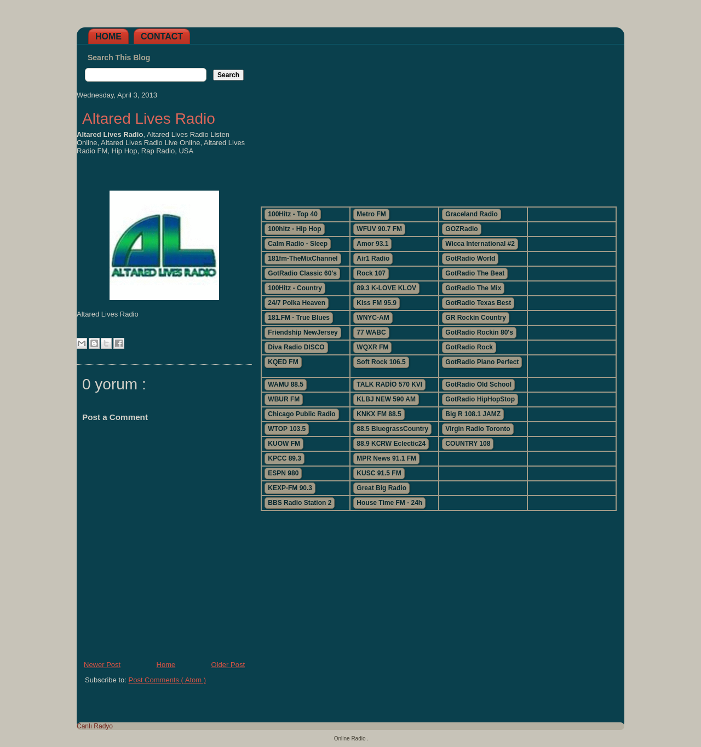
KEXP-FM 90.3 (290, 488)
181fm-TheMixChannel (302, 258)
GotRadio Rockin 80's (479, 332)
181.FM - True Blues (299, 317)
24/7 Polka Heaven (296, 303)
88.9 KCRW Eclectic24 (391, 443)
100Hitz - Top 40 (292, 214)
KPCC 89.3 (284, 458)
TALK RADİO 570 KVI (389, 384)
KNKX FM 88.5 (379, 414)
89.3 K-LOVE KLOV (386, 288)
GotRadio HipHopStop (480, 399)
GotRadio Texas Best (478, 303)
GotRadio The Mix (473, 288)
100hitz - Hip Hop (294, 229)
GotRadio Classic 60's (302, 273)
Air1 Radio (373, 258)
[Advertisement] (438, 121)
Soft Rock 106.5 (381, 362)
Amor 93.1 (372, 244)
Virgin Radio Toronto (477, 429)
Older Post (228, 664)
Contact (162, 36)
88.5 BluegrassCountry (392, 429)
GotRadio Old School (478, 384)
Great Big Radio (381, 488)
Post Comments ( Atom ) (167, 680)
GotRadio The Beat (474, 273)
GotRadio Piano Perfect (482, 362)
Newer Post (102, 664)
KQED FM (283, 362)
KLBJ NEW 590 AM (386, 399)
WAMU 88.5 (285, 384)
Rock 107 (371, 273)
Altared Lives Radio (148, 118)
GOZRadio (461, 229)
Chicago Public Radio (301, 414)
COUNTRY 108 (467, 443)
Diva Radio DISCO (296, 347)
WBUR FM (284, 399)
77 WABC (371, 332)
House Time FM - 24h (389, 503)
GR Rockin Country (475, 317)
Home (108, 36)
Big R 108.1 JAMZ (473, 414)
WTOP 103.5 (287, 429)
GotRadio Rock (469, 347)
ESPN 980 (283, 473)
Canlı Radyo (95, 726)
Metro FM (371, 214)
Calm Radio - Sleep (297, 244)
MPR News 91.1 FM (386, 458)
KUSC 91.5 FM (379, 473)
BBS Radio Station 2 (299, 503)
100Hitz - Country (295, 288)
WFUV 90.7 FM (379, 229)
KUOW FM (284, 443)
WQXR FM (372, 347)
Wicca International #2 (480, 244)
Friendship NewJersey (302, 332)
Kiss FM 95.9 (377, 303)
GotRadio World (470, 258)
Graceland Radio (471, 214)
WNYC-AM (373, 317)
